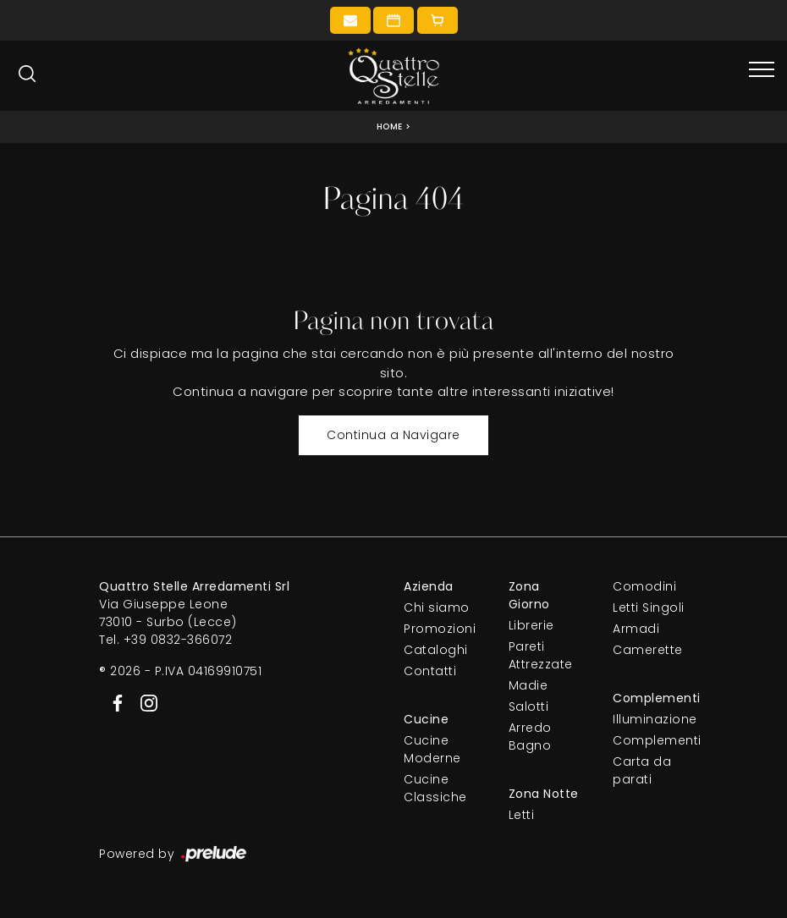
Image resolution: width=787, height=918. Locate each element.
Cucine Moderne (432, 749)
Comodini (644, 586)
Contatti (430, 670)
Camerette (648, 649)
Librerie (531, 625)
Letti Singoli (649, 607)
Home (390, 126)
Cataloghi (436, 649)
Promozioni (440, 628)
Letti (522, 814)
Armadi (636, 628)
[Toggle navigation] (761, 70)
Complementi (650, 740)
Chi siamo (437, 607)
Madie (528, 685)
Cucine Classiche (435, 788)
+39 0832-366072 (178, 639)
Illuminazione (650, 719)
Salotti (529, 706)
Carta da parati (642, 770)
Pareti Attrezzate (541, 655)
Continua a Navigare (393, 434)
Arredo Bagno (530, 736)
